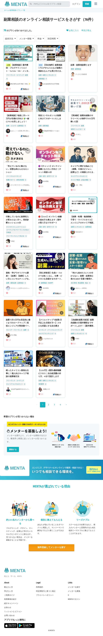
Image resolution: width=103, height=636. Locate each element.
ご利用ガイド (9, 595)
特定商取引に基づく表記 (46, 591)
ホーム (6, 10)
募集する (13, 450)
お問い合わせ (9, 615)
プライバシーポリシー (45, 595)
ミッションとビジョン (13, 611)
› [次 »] (66, 405)
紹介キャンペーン (11, 603)
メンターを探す (74, 587)
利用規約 (39, 587)
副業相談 (13, 10)
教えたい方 (8, 587)
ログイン (76, 4)
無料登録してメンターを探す (51, 547)
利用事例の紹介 (10, 599)
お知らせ (7, 607)
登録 (87, 4)
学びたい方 (8, 591)
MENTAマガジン (74, 599)
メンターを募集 (74, 591)
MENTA (52, 630)
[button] (62, 159)
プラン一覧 (21, 10)
